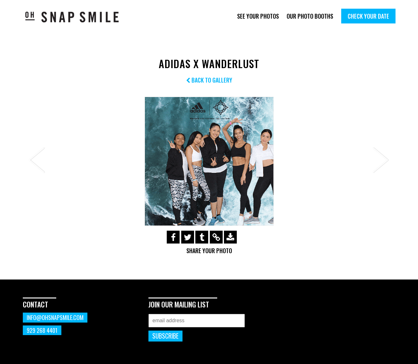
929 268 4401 (42, 330)
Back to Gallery (209, 80)
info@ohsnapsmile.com (55, 317)
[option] (209, 161)
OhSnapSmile (76, 16)
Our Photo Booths (310, 16)
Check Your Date (368, 16)
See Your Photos (258, 16)
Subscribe (165, 336)
